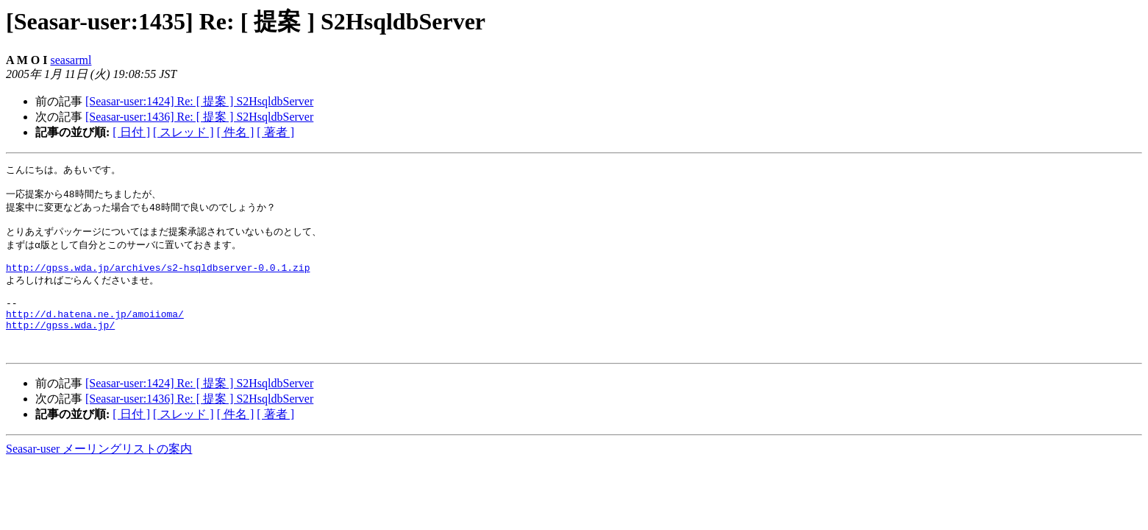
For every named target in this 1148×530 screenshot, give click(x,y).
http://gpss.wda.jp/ (60, 346)
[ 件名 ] (235, 132)
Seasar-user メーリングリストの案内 (99, 475)
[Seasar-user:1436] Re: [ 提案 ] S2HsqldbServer (199, 116)
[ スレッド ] (183, 132)
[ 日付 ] (131, 132)
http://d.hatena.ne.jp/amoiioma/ (95, 333)
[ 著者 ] (275, 132)
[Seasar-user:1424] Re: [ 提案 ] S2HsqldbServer (199, 101)
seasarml (70, 60)
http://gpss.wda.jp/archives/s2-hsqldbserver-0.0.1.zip (158, 279)
